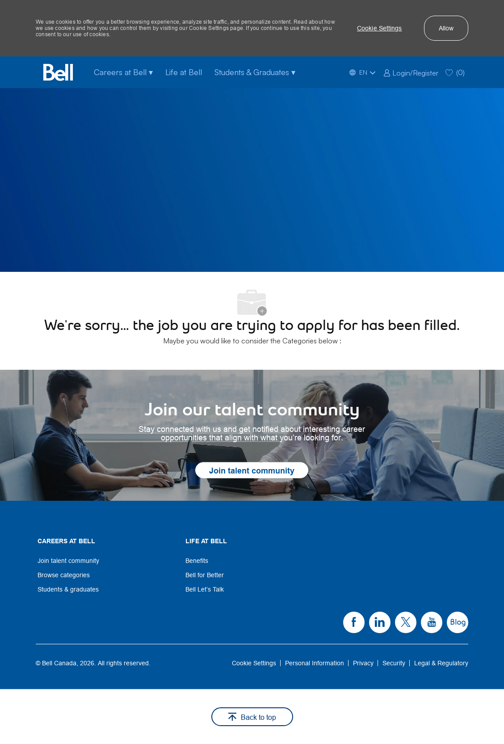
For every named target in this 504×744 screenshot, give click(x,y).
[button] (379, 28)
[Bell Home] (58, 72)
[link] (410, 72)
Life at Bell (183, 72)
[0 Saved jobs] (455, 72)
